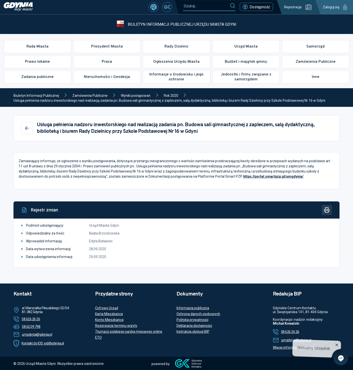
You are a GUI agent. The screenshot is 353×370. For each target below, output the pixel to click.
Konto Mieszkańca (109, 320)
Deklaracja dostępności (194, 326)
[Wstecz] (27, 128)
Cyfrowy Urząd (106, 308)
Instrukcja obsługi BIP (192, 331)
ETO (98, 337)
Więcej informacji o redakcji (294, 347)
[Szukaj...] (206, 6)
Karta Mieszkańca (109, 314)
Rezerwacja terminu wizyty (116, 326)
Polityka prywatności (192, 320)
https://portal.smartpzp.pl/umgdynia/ (273, 176)
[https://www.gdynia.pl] (18, 7)
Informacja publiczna (192, 308)
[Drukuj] (327, 210)
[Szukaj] (232, 6)
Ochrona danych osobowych (198, 314)
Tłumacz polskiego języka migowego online (128, 331)
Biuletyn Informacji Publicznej (36, 96)
